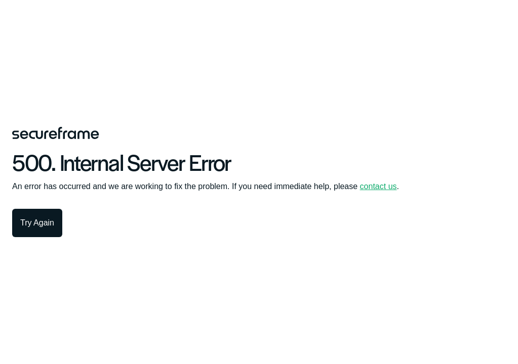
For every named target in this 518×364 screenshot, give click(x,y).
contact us (378, 186)
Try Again (37, 222)
